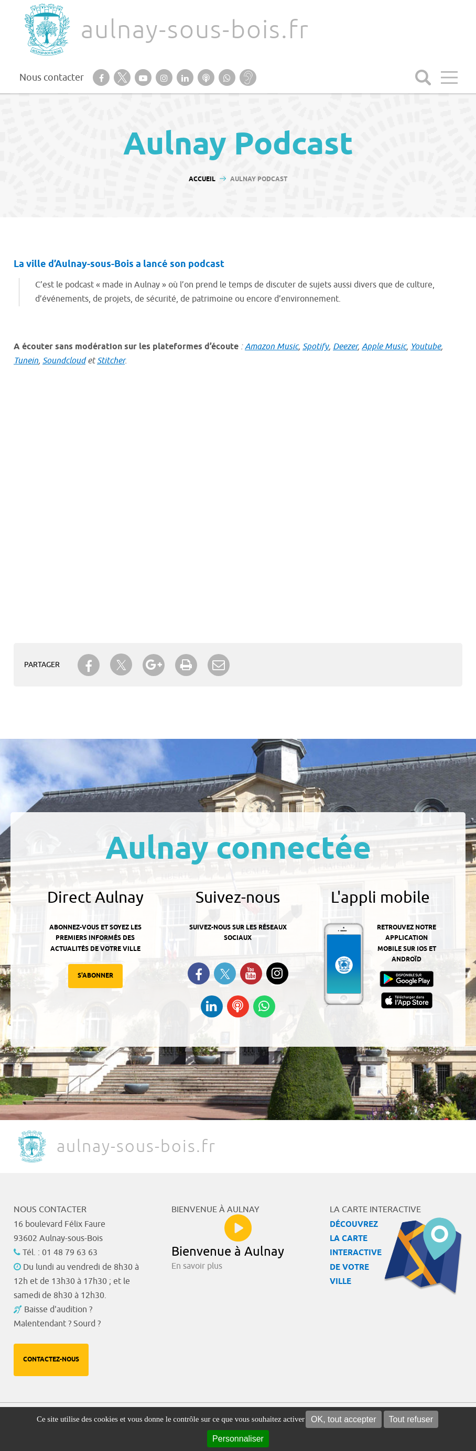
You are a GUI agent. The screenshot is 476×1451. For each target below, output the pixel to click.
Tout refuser (411, 1419)
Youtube (425, 346)
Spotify (315, 346)
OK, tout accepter (343, 1419)
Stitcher (111, 361)
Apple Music (384, 346)
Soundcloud (63, 361)
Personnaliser (238, 1438)
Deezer (345, 346)
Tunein (26, 361)
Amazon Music (271, 346)
